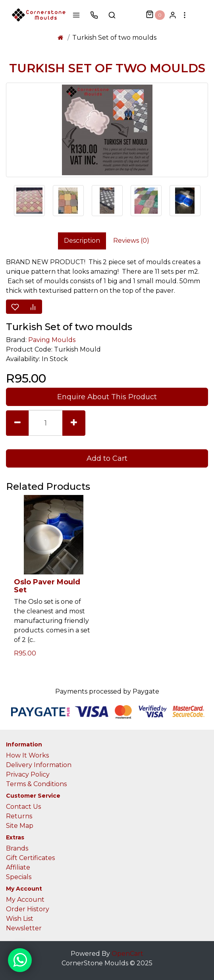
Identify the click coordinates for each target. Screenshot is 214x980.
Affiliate (18, 867)
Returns (19, 816)
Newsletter (24, 928)
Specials (18, 877)
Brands (17, 848)
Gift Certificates (30, 858)
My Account (25, 899)
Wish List (19, 918)
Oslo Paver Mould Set (47, 586)
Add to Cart (107, 458)
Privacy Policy (28, 774)
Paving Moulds (51, 340)
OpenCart (127, 953)
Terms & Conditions (36, 784)
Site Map (19, 825)
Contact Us (23, 806)
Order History (27, 909)
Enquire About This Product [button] (107, 396)
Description (82, 240)
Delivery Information (38, 765)
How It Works (27, 755)
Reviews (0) (131, 240)
